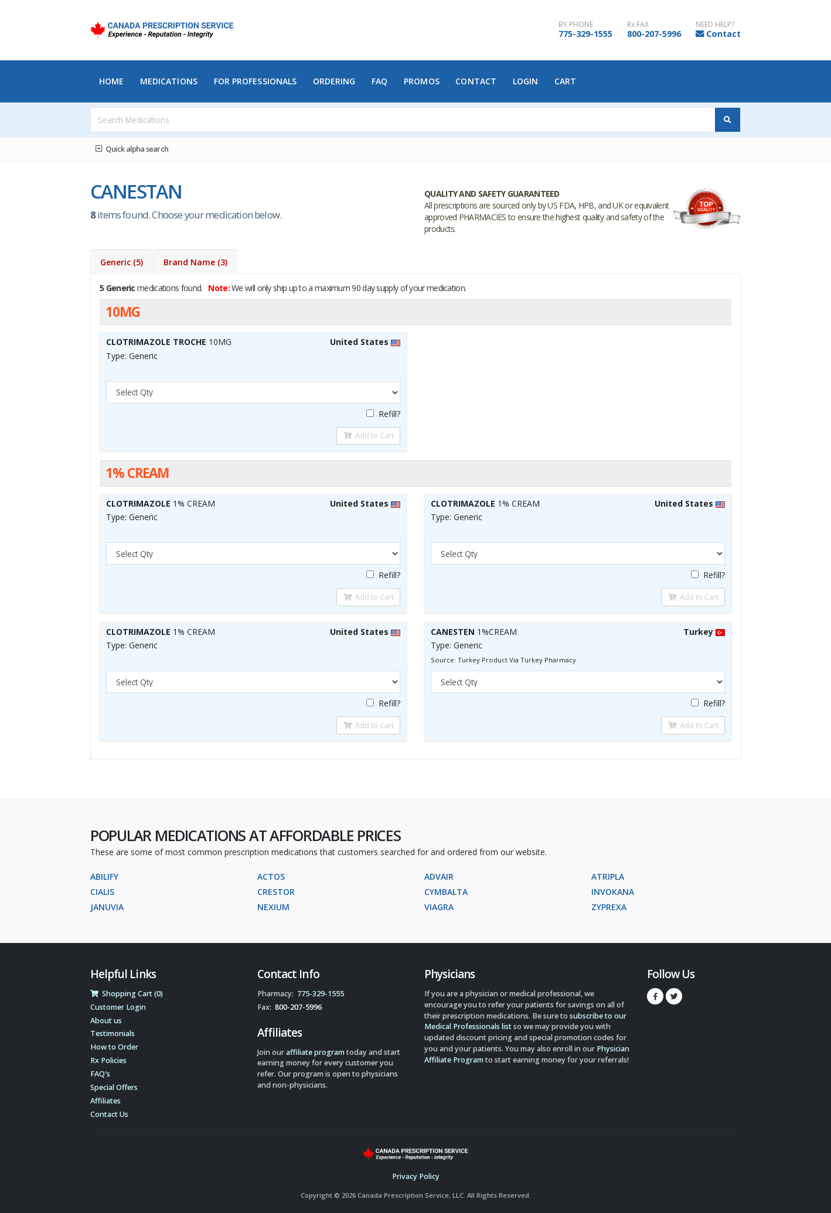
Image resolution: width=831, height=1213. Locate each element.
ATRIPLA (607, 876)
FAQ (379, 81)
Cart (565, 81)
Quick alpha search (132, 148)
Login (526, 81)
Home (111, 81)
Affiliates (105, 1101)
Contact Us (109, 1114)
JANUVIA (107, 907)
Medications (168, 81)
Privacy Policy (416, 1176)
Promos (422, 81)
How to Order (114, 1047)
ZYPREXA (608, 907)
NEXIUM (273, 907)
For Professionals (255, 81)
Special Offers (114, 1087)
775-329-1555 (585, 33)
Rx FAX (638, 24)
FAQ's (100, 1074)
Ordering (334, 81)
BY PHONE (575, 24)
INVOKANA (612, 891)
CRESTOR (276, 891)
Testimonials (112, 1033)
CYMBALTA (446, 891)
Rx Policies (108, 1060)
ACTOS (271, 876)
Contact (723, 33)
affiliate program (315, 1052)
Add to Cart (368, 435)
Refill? (383, 413)
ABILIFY (104, 876)
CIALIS (102, 891)
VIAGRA (439, 907)
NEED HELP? (715, 24)
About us (106, 1021)
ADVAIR (439, 876)
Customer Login (118, 1007)
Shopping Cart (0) (126, 994)
